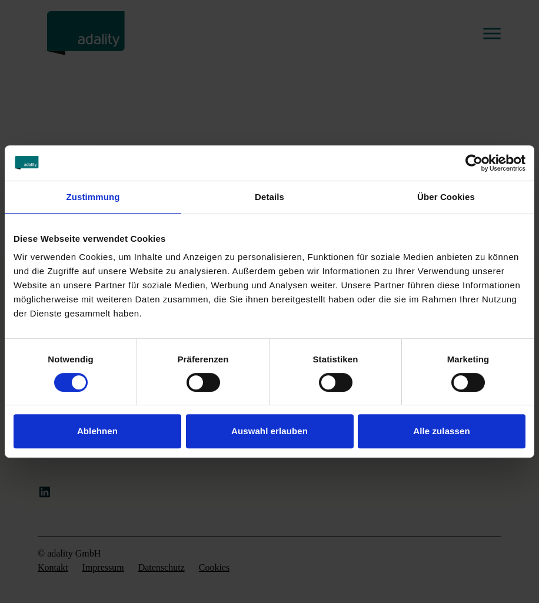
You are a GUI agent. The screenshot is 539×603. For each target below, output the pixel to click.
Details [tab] (269, 197)
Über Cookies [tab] (446, 197)
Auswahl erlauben (269, 431)
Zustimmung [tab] (93, 197)
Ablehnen (97, 431)
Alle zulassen (441, 431)
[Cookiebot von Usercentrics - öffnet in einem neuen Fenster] (473, 163)
